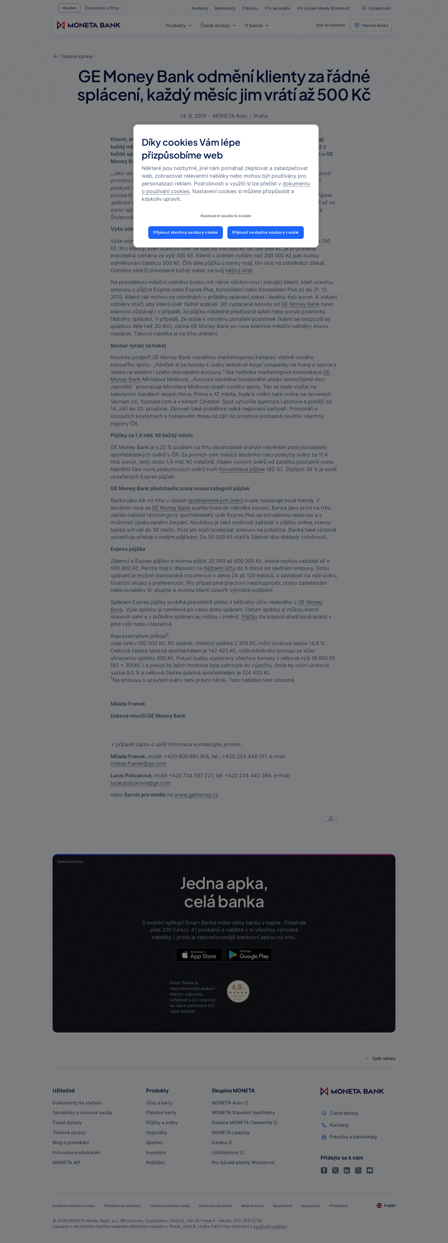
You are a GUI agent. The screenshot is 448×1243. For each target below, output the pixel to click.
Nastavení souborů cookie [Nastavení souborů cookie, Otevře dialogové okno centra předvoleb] (226, 216)
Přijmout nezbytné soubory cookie (265, 232)
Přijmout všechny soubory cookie (185, 232)
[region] (226, 186)
